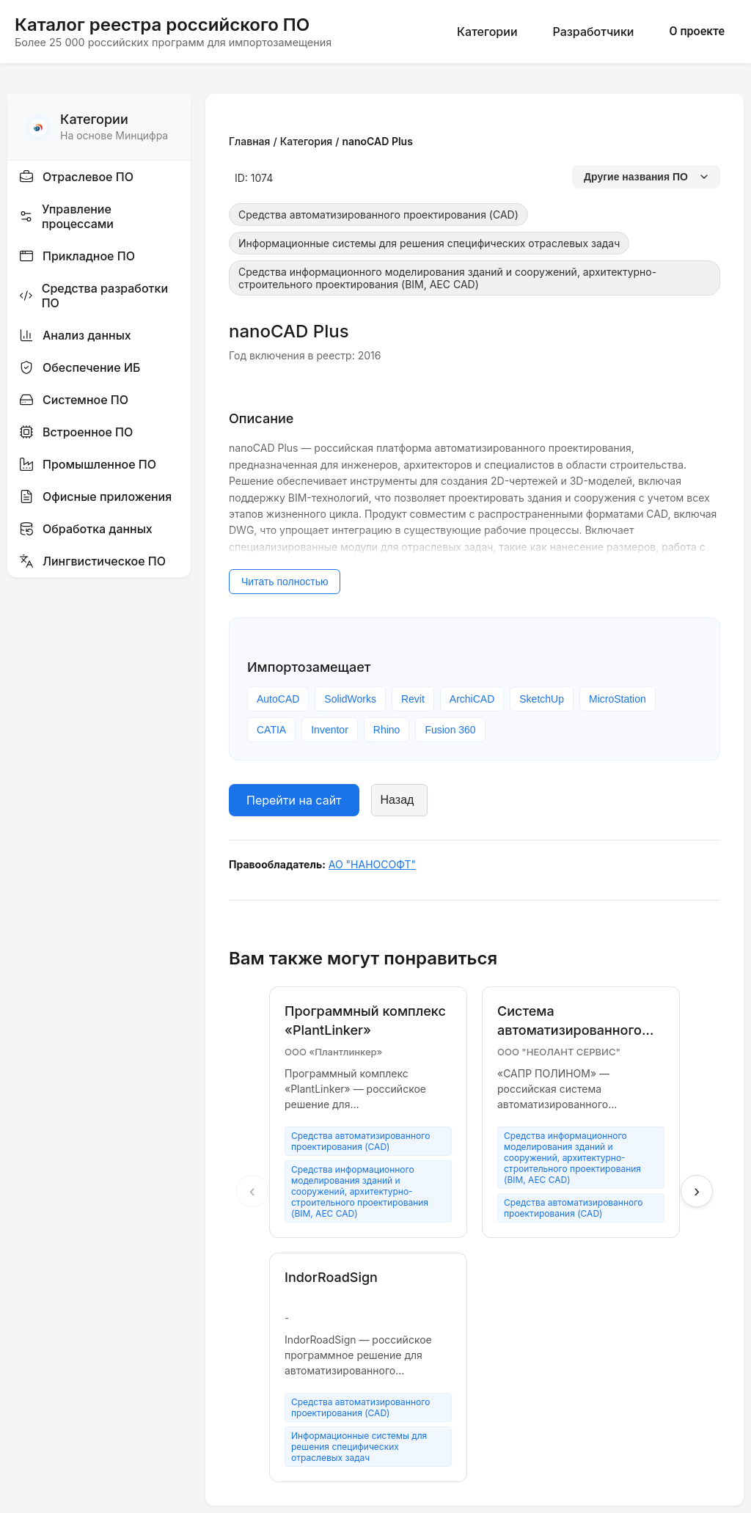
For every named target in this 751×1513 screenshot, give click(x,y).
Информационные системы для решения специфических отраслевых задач (429, 243)
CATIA (271, 730)
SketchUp (541, 699)
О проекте (697, 31)
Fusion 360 (450, 730)
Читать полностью (284, 581)
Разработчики (593, 31)
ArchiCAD (472, 699)
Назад (397, 800)
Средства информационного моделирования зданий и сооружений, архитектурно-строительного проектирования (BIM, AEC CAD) (447, 277)
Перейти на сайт (294, 800)
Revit (413, 699)
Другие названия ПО (646, 177)
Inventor (329, 730)
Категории (487, 31)
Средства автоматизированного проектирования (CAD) (378, 214)
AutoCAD (278, 699)
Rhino (386, 730)
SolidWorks (350, 699)
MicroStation (617, 699)
